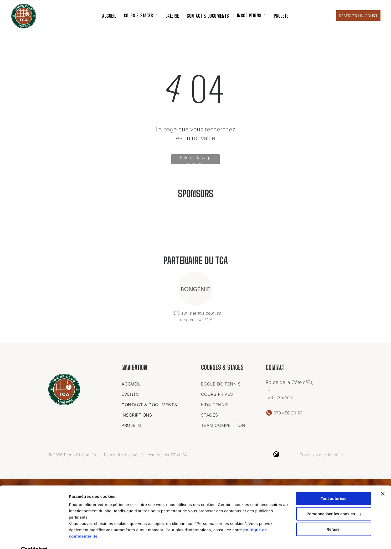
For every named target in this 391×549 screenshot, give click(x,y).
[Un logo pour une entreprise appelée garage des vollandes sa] (223, 226)
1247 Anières (280, 396)
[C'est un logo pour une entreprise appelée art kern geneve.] (113, 226)
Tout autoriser (334, 486)
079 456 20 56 (288, 411)
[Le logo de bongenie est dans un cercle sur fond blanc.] (278, 226)
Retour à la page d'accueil (195, 158)
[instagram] (276, 454)
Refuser (333, 517)
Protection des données (321, 453)
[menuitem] (109, 15)
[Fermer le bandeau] (383, 481)
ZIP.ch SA (179, 453)
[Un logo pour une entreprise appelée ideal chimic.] (168, 226)
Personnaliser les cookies (334, 501)
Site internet (152, 453)
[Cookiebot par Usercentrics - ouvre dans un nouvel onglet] (34, 539)
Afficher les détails (86, 538)
